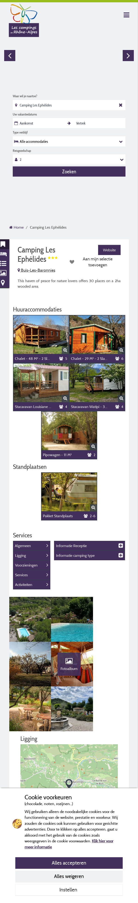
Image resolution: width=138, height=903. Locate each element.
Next (128, 55)
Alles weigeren (69, 876)
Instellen (68, 890)
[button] (69, 742)
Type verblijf (20, 132)
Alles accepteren (69, 863)
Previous (9, 55)
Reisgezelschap (22, 151)
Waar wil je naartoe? (25, 96)
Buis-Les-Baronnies (36, 270)
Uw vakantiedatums (25, 114)
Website (109, 250)
